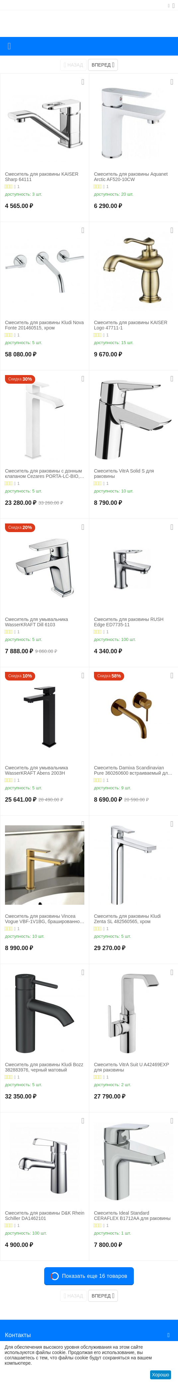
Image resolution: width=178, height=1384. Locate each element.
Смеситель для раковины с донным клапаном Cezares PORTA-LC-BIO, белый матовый (43, 474)
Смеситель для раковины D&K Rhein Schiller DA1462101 (44, 1215)
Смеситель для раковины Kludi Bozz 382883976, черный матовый (44, 1067)
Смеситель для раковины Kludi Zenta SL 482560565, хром (127, 918)
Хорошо (160, 1374)
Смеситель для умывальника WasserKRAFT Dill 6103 (36, 622)
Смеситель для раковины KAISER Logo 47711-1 (130, 325)
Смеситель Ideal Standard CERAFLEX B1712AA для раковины (132, 1215)
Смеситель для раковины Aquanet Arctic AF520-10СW (131, 176)
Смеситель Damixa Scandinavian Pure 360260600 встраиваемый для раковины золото (132, 770)
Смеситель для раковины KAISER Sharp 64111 (41, 176)
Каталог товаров (9, 46)
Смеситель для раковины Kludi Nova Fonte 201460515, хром (44, 325)
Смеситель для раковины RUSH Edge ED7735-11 (128, 622)
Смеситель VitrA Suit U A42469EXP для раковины (131, 1067)
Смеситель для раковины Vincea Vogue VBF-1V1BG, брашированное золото (43, 919)
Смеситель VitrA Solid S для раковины (124, 473)
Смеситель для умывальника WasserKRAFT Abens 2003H (36, 770)
